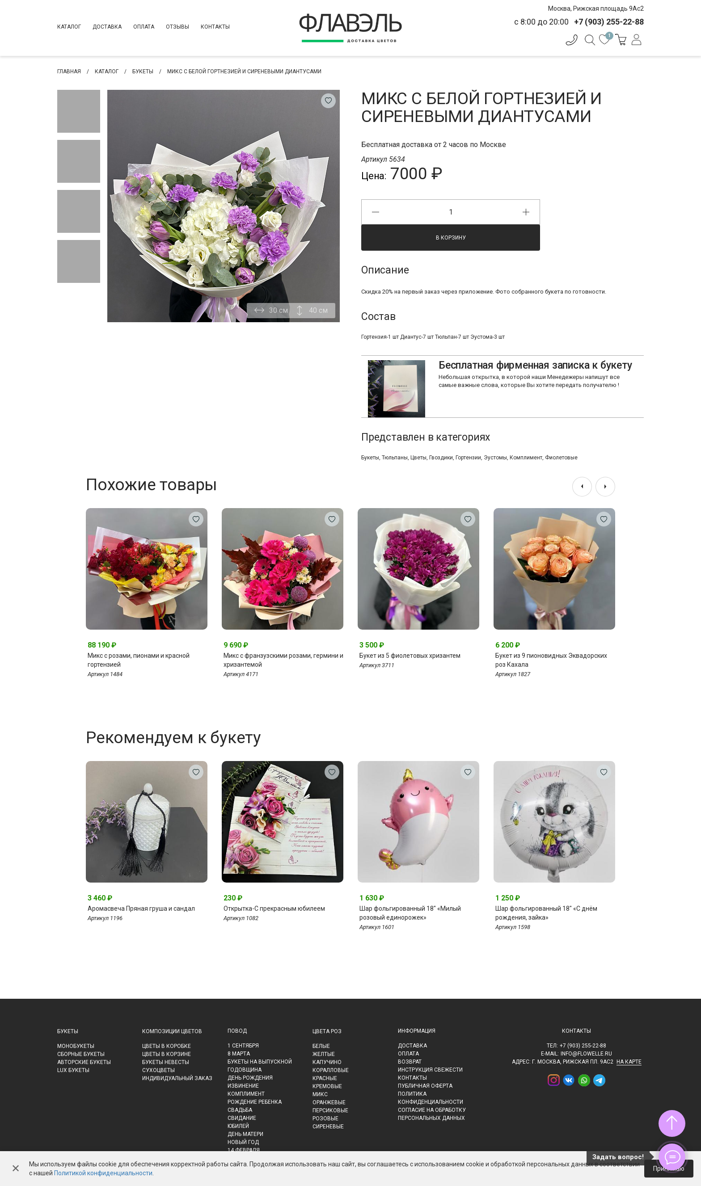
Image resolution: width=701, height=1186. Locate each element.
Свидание (242, 1118)
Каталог (69, 27)
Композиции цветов (172, 1031)
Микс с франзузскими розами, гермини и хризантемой (283, 660)
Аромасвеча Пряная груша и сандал (141, 908)
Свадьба (240, 1110)
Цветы (418, 457)
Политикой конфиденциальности (103, 1173)
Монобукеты (75, 1046)
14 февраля (244, 1150)
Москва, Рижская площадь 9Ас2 (596, 8)
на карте (629, 1062)
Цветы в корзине (166, 1054)
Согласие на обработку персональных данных (432, 1114)
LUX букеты (73, 1070)
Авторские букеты (84, 1062)
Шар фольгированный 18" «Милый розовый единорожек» (410, 913)
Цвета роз (327, 1031)
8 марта (239, 1054)
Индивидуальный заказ (177, 1078)
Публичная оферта (425, 1086)
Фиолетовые (561, 457)
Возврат (410, 1062)
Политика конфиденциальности (430, 1098)
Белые (321, 1046)
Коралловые (330, 1070)
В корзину (451, 238)
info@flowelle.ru (586, 1054)
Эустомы (495, 457)
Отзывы (177, 27)
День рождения (250, 1078)
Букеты (370, 457)
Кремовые (327, 1086)
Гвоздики (441, 457)
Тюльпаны (395, 457)
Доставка (107, 27)
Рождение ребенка (255, 1102)
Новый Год (243, 1142)
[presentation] (582, 486)
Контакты (215, 27)
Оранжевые (329, 1102)
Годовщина (245, 1070)
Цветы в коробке (166, 1046)
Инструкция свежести (430, 1070)
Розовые (325, 1118)
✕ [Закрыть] (15, 1168)
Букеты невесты (165, 1062)
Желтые (323, 1054)
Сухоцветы (158, 1070)
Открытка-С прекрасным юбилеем (274, 908)
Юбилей (238, 1126)
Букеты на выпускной (260, 1062)
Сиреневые (328, 1126)
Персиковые (330, 1110)
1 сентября (243, 1046)
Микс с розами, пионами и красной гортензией (139, 660)
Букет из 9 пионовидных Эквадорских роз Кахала (551, 660)
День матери (245, 1134)
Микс (320, 1094)
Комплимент (526, 457)
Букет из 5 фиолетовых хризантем (409, 655)
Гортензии (468, 457)
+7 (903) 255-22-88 (583, 1046)
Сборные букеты (81, 1054)
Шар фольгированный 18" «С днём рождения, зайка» (546, 913)
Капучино (327, 1062)
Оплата (143, 27)
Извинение (243, 1086)
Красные (324, 1078)
